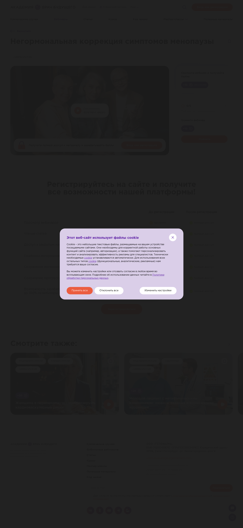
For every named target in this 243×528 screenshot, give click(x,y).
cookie (88, 258)
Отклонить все (110, 291)
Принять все (80, 291)
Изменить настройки (157, 291)
